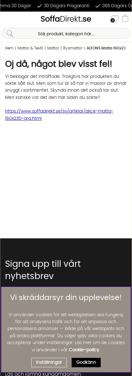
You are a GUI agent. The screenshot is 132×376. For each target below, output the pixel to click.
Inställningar (49, 362)
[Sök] (66, 33)
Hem (9, 48)
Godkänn (86, 362)
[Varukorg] (125, 19)
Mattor (53, 48)
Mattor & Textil (30, 48)
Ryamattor (73, 48)
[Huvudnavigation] (7, 19)
